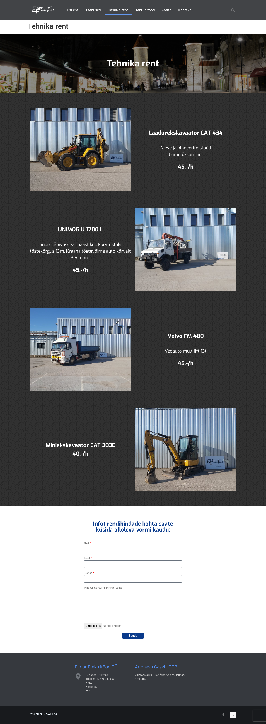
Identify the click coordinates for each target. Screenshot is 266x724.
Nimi (86, 543)
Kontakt (184, 10)
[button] (233, 10)
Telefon (88, 573)
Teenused (93, 10)
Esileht (72, 10)
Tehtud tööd (145, 10)
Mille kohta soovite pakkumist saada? (103, 587)
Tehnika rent (118, 10)
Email (87, 558)
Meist (166, 10)
